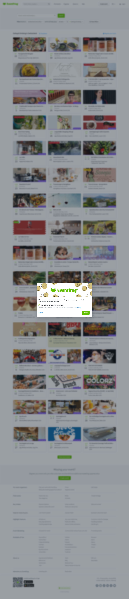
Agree (86, 313)
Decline (41, 313)
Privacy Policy (78, 307)
